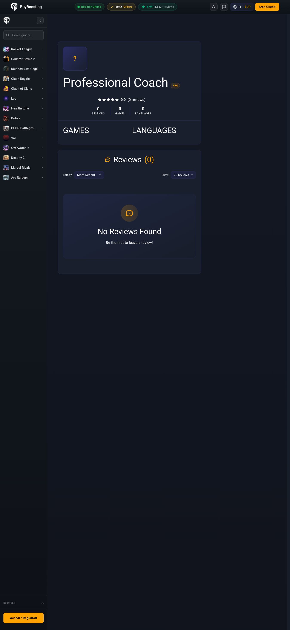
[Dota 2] (23, 118)
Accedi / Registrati (23, 618)
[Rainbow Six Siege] (23, 69)
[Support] (224, 7)
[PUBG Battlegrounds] (23, 128)
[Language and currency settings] (241, 7)
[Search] (214, 7)
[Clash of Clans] (23, 88)
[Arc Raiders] (23, 177)
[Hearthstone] (23, 108)
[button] (267, 7)
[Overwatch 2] (23, 148)
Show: (165, 174)
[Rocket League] (23, 49)
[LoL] (23, 98)
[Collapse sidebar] (40, 20)
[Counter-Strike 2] (23, 59)
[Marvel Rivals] (23, 167)
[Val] (23, 138)
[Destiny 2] (23, 157)
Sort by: (67, 174)
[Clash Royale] (23, 78)
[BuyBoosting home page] (26, 7)
